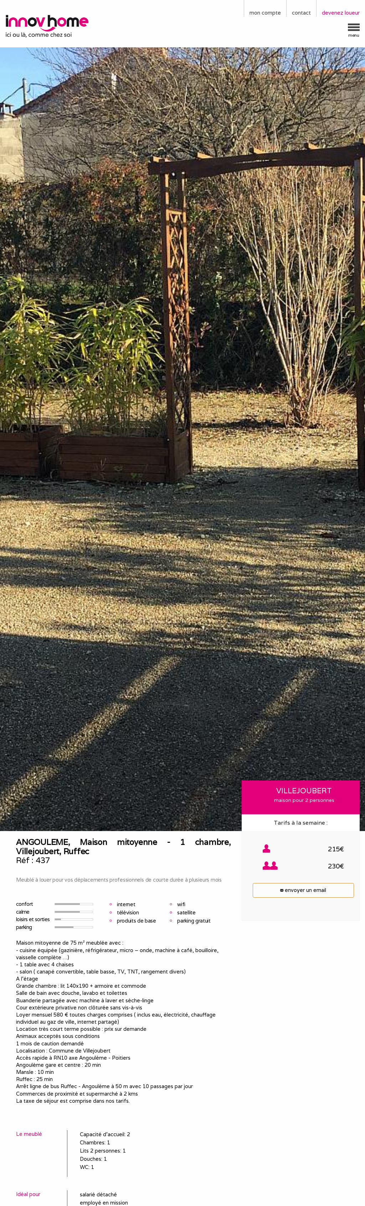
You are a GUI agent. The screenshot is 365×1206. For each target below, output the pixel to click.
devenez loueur (341, 12)
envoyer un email (303, 890)
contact (301, 12)
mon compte (265, 12)
